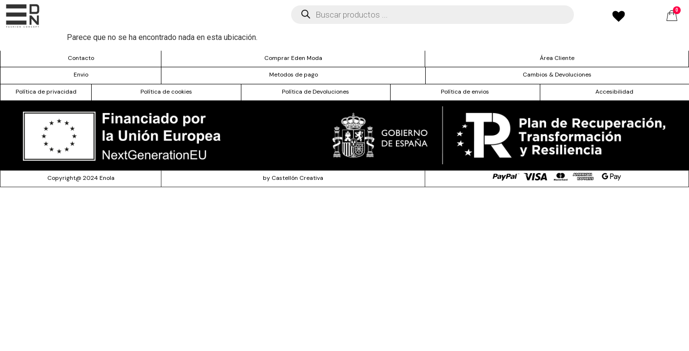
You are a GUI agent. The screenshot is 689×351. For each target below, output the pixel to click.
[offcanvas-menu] (22, 16)
